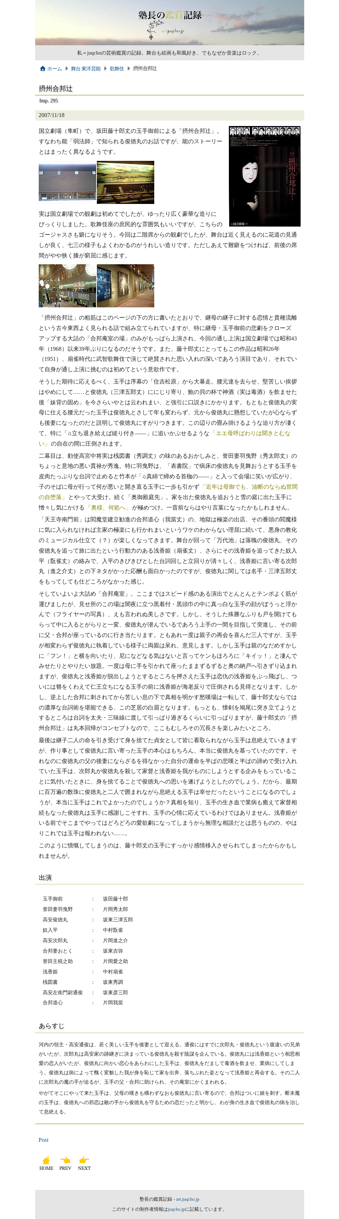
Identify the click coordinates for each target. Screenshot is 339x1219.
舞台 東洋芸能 (86, 68)
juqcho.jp (176, 1209)
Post (44, 1140)
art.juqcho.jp (187, 1199)
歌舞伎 (117, 68)
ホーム (50, 68)
